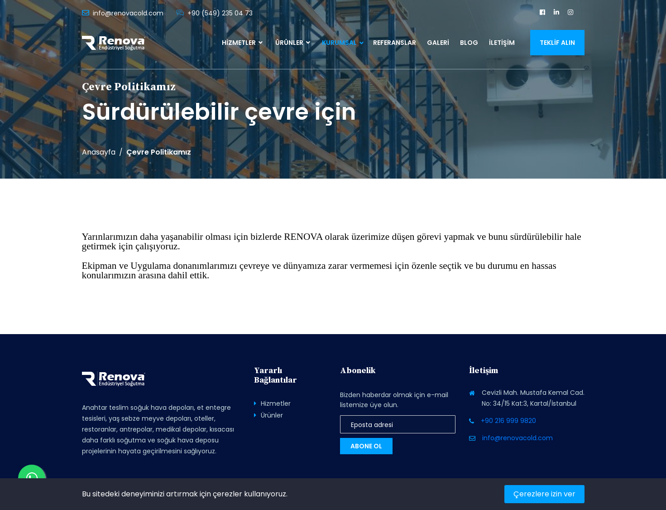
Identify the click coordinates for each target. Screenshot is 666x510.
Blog (469, 42)
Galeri (438, 42)
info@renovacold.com (128, 13)
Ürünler (292, 42)
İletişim (502, 42)
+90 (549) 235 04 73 (220, 13)
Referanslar (394, 42)
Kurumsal (339, 42)
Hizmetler (242, 42)
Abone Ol (366, 446)
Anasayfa (98, 152)
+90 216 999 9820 (508, 420)
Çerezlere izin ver (544, 494)
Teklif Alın (557, 42)
